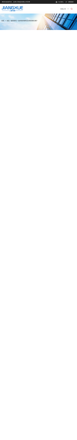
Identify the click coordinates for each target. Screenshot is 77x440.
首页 (2, 20)
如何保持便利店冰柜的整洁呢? (27, 20)
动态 (8, 20)
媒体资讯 (14, 20)
